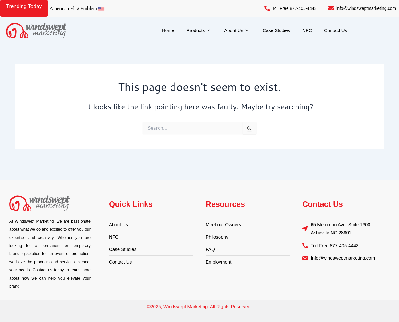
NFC (307, 30)
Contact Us (335, 30)
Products (198, 30)
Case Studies (276, 30)
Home (168, 30)
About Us (236, 30)
